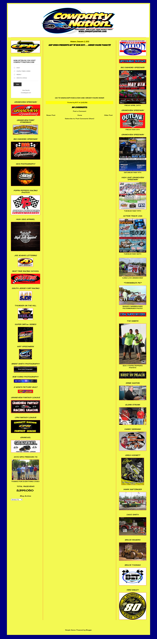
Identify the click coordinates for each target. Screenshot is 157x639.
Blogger (89, 630)
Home (79, 115)
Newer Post (50, 115)
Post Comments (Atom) (85, 118)
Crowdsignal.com (26, 92)
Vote (17, 84)
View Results (26, 90)
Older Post (108, 115)
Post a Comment (79, 111)
